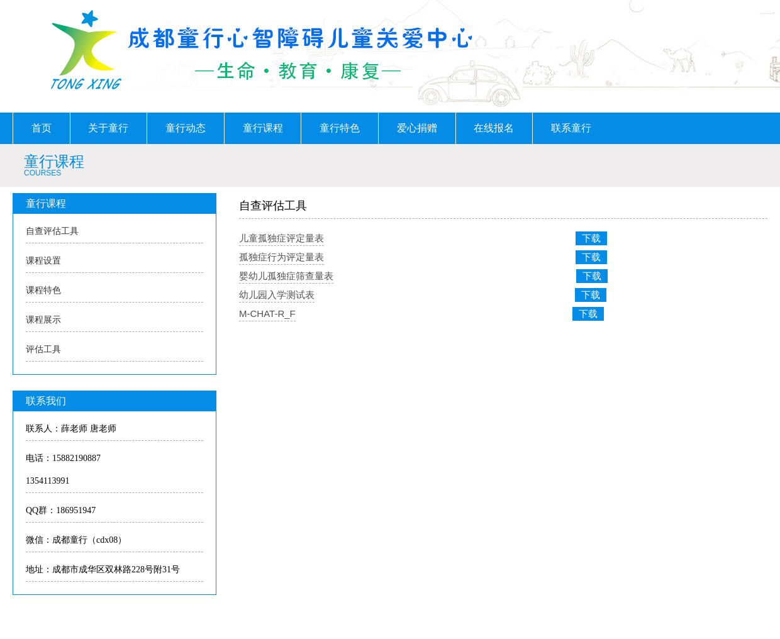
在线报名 (494, 128)
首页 (41, 128)
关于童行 (108, 128)
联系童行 (571, 128)
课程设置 (43, 260)
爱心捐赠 (417, 128)
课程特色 (43, 290)
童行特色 (340, 128)
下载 (591, 238)
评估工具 (43, 349)
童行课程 (263, 128)
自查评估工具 (52, 231)
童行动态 (185, 128)
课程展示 (43, 320)
